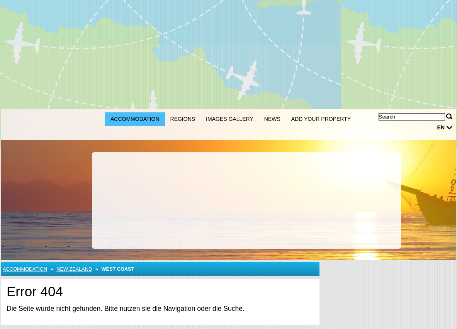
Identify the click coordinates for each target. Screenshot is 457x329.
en (441, 127)
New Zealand (74, 269)
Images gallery (229, 119)
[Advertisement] (228, 54)
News (272, 119)
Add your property (321, 119)
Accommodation (135, 119)
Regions (182, 119)
